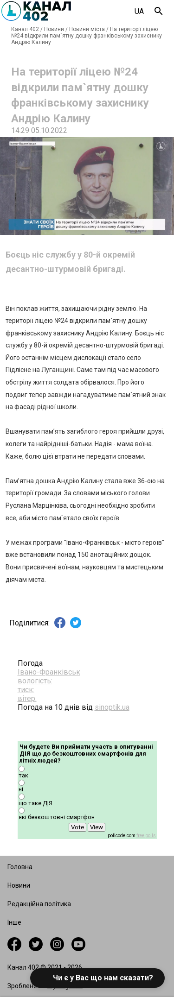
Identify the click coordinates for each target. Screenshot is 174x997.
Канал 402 (25, 29)
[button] (97, 978)
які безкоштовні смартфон (57, 817)
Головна (19, 867)
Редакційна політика (39, 904)
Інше (14, 922)
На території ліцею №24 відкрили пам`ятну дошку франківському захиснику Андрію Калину (86, 35)
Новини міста (87, 29)
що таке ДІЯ (35, 803)
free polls (146, 835)
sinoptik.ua (112, 707)
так (23, 775)
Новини (54, 29)
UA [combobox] (139, 11)
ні (21, 789)
